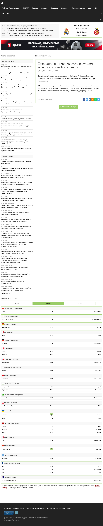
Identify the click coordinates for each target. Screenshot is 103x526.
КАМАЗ (4, 311)
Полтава (4, 415)
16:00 (51, 426)
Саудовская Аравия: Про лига (13, 394)
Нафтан (4, 426)
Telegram (16, 521)
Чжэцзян (98, 449)
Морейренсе (97, 362)
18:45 (51, 387)
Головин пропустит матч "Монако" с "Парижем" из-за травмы (27, 28)
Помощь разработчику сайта (35, 508)
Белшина (4, 429)
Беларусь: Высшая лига (11, 423)
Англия (44, 8)
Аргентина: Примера (10, 455)
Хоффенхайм (97, 343)
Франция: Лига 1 (9, 348)
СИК (3, 469)
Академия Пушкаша (8, 387)
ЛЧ (96, 8)
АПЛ (6, 166)
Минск (4, 432)
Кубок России (8, 146)
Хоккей (68, 508)
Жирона (86, 25)
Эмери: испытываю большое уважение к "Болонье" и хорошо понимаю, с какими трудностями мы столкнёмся (14, 260)
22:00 (51, 319)
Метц (99, 354)
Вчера (17, 303)
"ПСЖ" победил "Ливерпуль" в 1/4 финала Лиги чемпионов (25, 33)
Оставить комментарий (68, 107)
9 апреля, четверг (7, 156)
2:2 (51, 480)
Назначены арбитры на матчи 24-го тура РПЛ (15, 73)
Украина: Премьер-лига (11, 411)
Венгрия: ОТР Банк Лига (11, 383)
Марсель (4, 354)
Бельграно (5, 458)
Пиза (99, 335)
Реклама (62, 508)
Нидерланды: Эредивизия (12, 367)
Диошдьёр (98, 390)
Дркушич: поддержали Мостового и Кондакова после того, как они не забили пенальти (16, 227)
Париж (4, 351)
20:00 (51, 351)
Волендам (98, 371)
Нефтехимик (97, 311)
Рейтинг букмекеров (10, 8)
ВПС (3, 472)
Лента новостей (8, 56)
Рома (3, 335)
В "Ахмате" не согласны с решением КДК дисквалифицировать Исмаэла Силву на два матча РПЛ (15, 142)
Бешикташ (5, 379)
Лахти (99, 466)
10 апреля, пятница (8, 61)
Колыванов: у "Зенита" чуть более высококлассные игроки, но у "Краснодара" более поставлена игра (15, 126)
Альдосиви (98, 458)
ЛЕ (3, 13)
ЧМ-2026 (25, 8)
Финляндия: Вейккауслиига (12, 463)
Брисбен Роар (97, 480)
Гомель (99, 426)
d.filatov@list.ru (23, 519)
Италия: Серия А (9, 332)
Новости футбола (43, 56)
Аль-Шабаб (5, 398)
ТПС (3, 466)
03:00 (51, 458)
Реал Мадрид (78, 25)
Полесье (98, 415)
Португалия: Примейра (11, 359)
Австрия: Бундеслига (10, 403)
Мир (89, 8)
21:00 (51, 371)
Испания (54, 8)
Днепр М (98, 429)
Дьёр (99, 387)
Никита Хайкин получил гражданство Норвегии (22, 26)
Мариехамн (97, 469)
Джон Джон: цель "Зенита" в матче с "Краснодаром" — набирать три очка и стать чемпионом (15, 112)
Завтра (80, 303)
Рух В (3, 418)
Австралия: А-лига (10, 477)
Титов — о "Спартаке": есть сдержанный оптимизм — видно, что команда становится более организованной (17, 191)
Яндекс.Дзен (8, 521)
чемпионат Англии (65, 71)
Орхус (3, 440)
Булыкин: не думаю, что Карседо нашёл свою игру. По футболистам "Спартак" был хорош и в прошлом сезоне (16, 235)
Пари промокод (78, 8)
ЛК (8, 13)
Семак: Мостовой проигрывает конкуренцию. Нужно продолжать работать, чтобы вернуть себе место (17, 103)
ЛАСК (99, 406)
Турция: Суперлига (10, 375)
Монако (99, 351)
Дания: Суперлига (9, 437)
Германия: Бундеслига (11, 340)
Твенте (4, 371)
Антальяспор (97, 379)
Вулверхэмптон (96, 319)
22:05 (51, 354)
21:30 (51, 343)
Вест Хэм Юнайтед (7, 319)
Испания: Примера (81, 35)
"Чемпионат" (49, 99)
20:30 (51, 406)
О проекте (7, 508)
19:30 (51, 311)
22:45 (51, 362)
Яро (100, 472)
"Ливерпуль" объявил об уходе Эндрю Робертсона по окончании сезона (30, 30)
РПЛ (6, 64)
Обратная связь (18, 508)
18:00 (51, 418)
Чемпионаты (8, 117)
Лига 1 (6, 159)
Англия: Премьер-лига (11, 316)
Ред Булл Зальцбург (8, 406)
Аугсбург (4, 343)
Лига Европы (8, 256)
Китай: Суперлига (9, 445)
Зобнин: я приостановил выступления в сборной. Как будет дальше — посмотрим (16, 67)
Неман (99, 432)
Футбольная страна (20, 517)
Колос (99, 418)
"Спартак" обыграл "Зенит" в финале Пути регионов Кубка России (28, 35)
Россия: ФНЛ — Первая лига (13, 308)
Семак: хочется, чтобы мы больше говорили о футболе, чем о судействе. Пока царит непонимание (16, 87)
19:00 (51, 469)
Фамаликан (5, 362)
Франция (64, 8)
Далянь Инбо (6, 449)
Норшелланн (97, 440)
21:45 (51, 335)
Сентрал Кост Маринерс (9, 480)
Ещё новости (5, 293)
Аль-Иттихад (97, 398)
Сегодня (48, 303)
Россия (35, 8)
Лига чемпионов (9, 203)
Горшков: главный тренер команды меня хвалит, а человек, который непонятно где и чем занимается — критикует (17, 244)
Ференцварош (6, 390)
